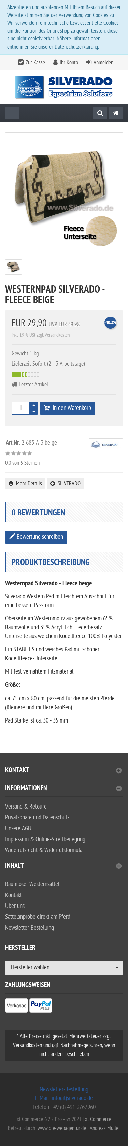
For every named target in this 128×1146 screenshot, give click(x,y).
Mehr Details (25, 484)
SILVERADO (65, 484)
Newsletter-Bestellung (29, 927)
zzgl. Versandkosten (53, 335)
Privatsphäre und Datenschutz (37, 817)
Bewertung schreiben (36, 537)
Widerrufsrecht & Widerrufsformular (44, 850)
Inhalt (63, 866)
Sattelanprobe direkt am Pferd (37, 916)
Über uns (15, 906)
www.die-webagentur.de (62, 1128)
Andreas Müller (105, 1128)
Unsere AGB (18, 828)
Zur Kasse (35, 63)
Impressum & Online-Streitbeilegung (45, 839)
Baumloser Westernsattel (32, 884)
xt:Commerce (98, 1119)
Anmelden (103, 63)
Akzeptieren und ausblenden (36, 7)
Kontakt (63, 771)
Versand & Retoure (26, 806)
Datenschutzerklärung (76, 47)
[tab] (64, 773)
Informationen (63, 789)
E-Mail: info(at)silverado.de (64, 1098)
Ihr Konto (69, 63)
